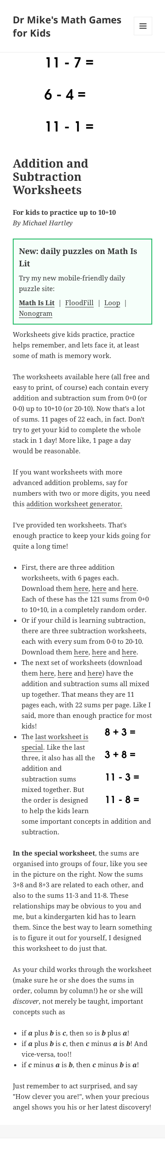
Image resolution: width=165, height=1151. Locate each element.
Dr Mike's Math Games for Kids (67, 26)
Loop (112, 302)
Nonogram (35, 313)
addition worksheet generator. (74, 503)
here (81, 588)
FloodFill (79, 302)
